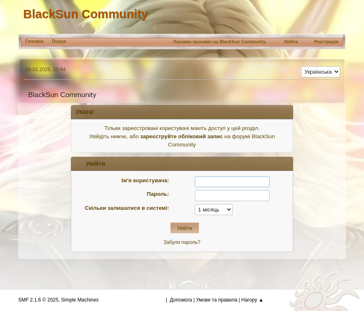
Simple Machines (79, 300)
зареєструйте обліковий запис (181, 136)
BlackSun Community (85, 14)
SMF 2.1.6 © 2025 (38, 300)
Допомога (181, 300)
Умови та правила (216, 300)
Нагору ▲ (252, 300)
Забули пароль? (181, 242)
